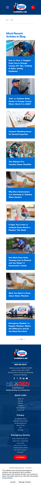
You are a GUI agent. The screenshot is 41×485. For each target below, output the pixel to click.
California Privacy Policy (20, 421)
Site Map (20, 430)
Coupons (20, 406)
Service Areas (20, 408)
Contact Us (20, 410)
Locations (20, 457)
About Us (20, 399)
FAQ (20, 428)
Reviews (20, 403)
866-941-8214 (20, 364)
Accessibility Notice (20, 419)
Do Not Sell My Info (20, 423)
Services (20, 401)
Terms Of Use (20, 425)
